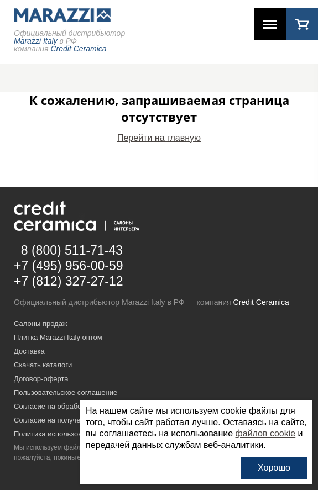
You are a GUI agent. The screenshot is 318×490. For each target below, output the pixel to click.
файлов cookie (266, 433)
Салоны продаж (40, 323)
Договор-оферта (41, 379)
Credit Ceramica (261, 302)
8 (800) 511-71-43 (72, 250)
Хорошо (274, 467)
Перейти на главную (159, 138)
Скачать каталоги (43, 365)
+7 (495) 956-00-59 (68, 266)
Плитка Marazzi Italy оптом (58, 337)
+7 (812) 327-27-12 (68, 281)
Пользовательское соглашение (65, 392)
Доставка (29, 351)
